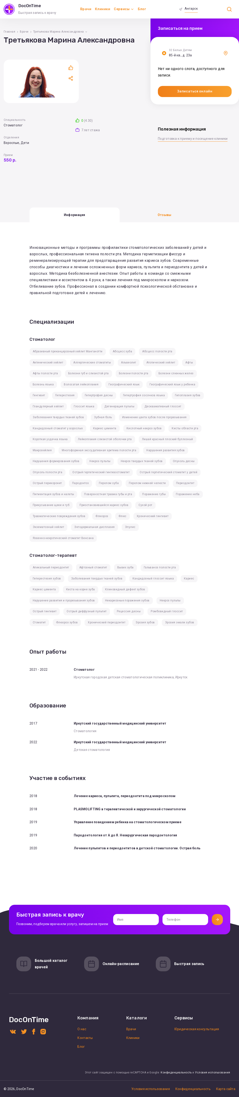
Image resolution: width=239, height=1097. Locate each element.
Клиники (102, 9)
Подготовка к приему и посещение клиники (192, 138)
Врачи (85, 9)
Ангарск (191, 8)
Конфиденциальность (176, 1072)
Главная (9, 31)
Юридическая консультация (196, 1029)
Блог (142, 9)
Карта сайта (225, 1089)
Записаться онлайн (194, 91)
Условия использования (212, 1072)
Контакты (85, 1037)
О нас (81, 1029)
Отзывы (164, 215)
